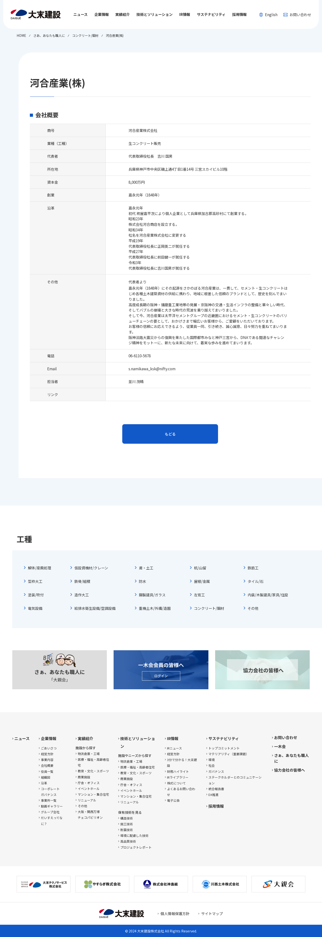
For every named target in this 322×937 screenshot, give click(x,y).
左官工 (199, 594)
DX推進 (213, 794)
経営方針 (47, 754)
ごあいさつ (49, 748)
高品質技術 (128, 841)
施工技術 (126, 824)
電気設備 (35, 608)
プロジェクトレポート (136, 847)
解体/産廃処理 (39, 567)
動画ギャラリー (52, 806)
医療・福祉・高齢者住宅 (93, 762)
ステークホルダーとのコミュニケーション (235, 780)
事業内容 (47, 759)
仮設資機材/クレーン (91, 567)
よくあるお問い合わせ (181, 792)
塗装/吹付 (36, 594)
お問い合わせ (297, 14)
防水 (142, 581)
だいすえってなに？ (52, 820)
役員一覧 (47, 771)
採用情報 (239, 14)
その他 (253, 608)
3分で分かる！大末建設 (182, 762)
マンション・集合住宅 (93, 794)
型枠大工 (35, 581)
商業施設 (84, 777)
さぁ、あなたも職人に (291, 758)
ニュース (80, 14)
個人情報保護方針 (175, 913)
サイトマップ (212, 913)
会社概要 (47, 765)
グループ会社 (50, 812)
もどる (170, 433)
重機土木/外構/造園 (155, 608)
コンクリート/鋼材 (209, 608)
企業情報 (48, 738)
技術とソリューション (137, 742)
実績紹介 (85, 738)
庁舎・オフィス (89, 783)
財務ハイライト (178, 771)
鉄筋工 (253, 567)
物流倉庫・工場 (89, 753)
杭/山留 (200, 567)
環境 (211, 759)
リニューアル (87, 800)
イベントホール (89, 788)
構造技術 (126, 818)
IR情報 (172, 738)
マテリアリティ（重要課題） (228, 754)
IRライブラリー (177, 777)
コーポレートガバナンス (50, 792)
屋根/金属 (202, 581)
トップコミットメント (224, 748)
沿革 (44, 783)
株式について (176, 783)
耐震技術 (126, 829)
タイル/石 (256, 581)
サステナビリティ (223, 738)
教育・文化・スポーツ (93, 771)
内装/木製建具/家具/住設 (268, 594)
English (268, 14)
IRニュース (174, 748)
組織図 (45, 777)
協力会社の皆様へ (289, 770)
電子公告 (173, 800)
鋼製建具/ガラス (152, 594)
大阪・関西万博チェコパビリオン (90, 814)
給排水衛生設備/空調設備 (95, 608)
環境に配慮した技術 (134, 835)
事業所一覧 (49, 800)
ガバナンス (216, 771)
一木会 (280, 746)
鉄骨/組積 (82, 581)
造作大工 (81, 594)
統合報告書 (216, 789)
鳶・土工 (146, 567)
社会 (211, 765)
